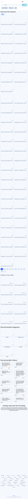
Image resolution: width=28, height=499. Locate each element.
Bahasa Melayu (22, 482)
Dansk (23, 478)
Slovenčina (2, 485)
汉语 (13, 475)
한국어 (14, 487)
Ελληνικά (4, 483)
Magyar (24, 475)
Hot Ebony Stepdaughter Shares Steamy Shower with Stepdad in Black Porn (20, 382)
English (10, 480)
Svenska (5, 478)
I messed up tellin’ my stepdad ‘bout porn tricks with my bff (6, 382)
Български (24, 485)
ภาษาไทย (4, 480)
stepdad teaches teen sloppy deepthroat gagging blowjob (19, 364)
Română (25, 477)
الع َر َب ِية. (2, 477)
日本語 (10, 483)
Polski (20, 477)
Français (2, 475)
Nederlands (15, 482)
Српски (22, 480)
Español (17, 478)
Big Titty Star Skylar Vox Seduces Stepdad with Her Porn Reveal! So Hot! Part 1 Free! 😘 (6, 364)
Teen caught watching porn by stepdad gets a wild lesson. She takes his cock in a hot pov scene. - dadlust (20, 391)
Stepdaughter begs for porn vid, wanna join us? (20, 399)
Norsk (18, 485)
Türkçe (15, 483)
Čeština (18, 475)
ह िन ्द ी (2, 482)
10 (1, 271)
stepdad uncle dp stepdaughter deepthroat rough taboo (6, 372)
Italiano (9, 482)
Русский (11, 478)
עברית (15, 477)
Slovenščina (22, 483)
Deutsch (16, 480)
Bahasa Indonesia (11, 485)
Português (9, 477)
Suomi (8, 475)
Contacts (13, 495)
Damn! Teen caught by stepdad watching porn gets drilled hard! (6, 390)
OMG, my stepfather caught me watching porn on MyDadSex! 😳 (6, 399)
